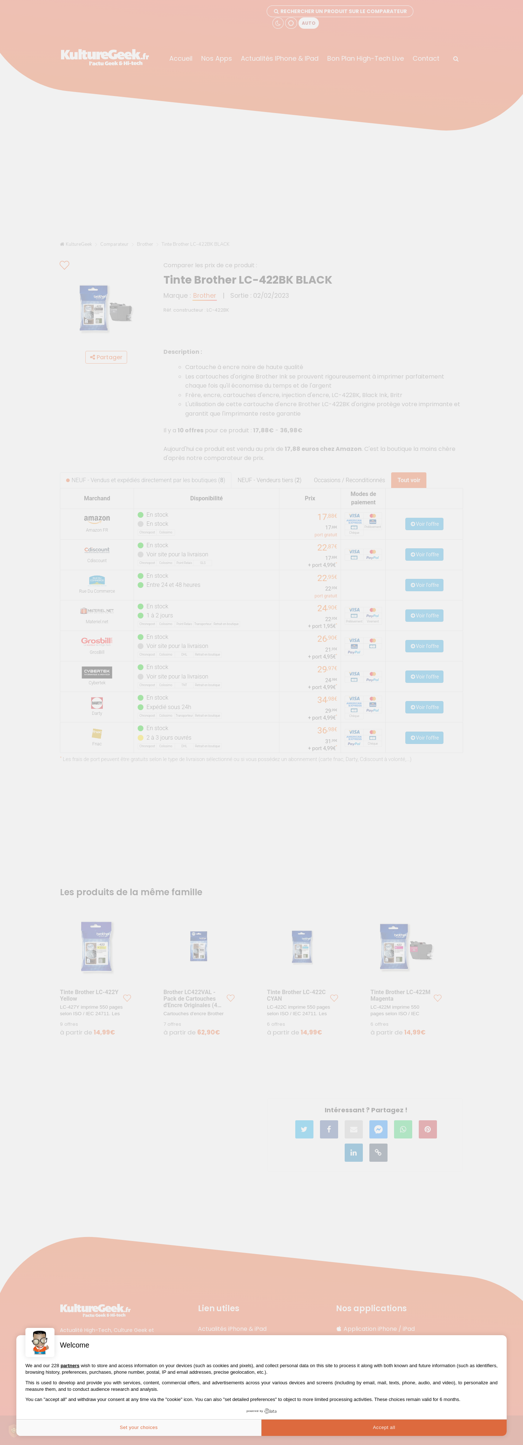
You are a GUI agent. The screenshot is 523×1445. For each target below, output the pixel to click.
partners (70, 1365)
